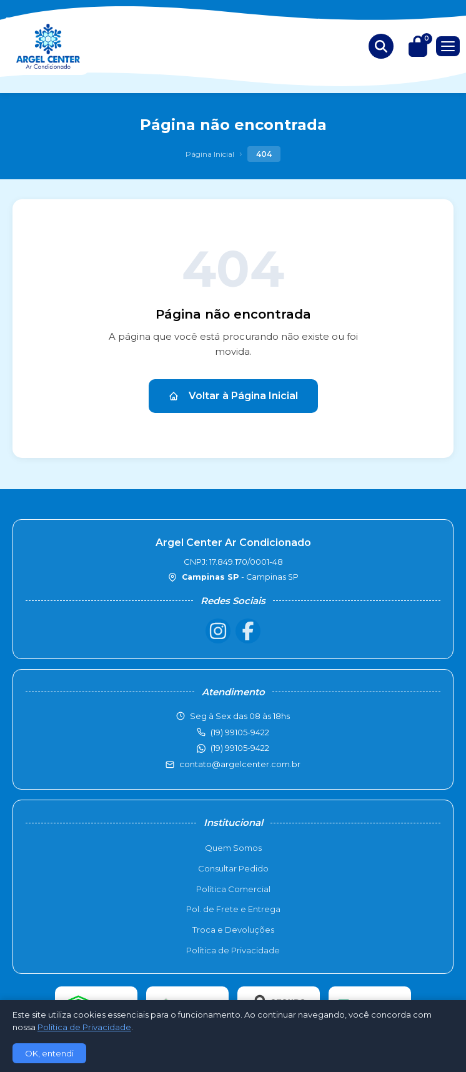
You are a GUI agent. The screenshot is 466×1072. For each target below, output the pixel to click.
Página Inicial (210, 154)
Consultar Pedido (233, 868)
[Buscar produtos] (381, 46)
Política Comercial (233, 889)
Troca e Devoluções (233, 930)
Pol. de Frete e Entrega (233, 909)
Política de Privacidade (233, 950)
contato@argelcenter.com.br (239, 764)
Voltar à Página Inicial (233, 396)
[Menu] (448, 46)
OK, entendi (49, 1053)
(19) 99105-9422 (240, 748)
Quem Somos (233, 848)
